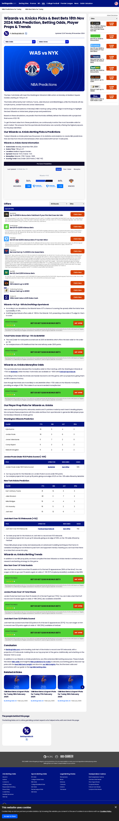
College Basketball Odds (38, 784)
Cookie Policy (6, 792)
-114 (60, 186)
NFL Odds (33, 777)
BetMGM (14, 372)
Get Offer (65, 467)
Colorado (62, 784)
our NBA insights (49, 664)
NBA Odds (34, 782)
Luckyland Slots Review (95, 789)
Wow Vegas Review (94, 782)
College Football (52, 3)
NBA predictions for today (40, 662)
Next (82, 687)
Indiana (62, 787)
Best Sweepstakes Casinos (96, 777)
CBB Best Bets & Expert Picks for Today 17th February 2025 (43, 694)
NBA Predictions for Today (11, 9)
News (76, 3)
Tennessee (63, 789)
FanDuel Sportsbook (67, 372)
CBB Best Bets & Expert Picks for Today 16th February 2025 (70, 694)
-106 (28, 186)
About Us (4, 777)
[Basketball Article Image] (16, 682)
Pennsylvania (64, 777)
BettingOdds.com (13, 649)
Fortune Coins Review (95, 787)
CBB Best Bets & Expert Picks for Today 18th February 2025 (16, 694)
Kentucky (62, 782)
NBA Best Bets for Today (34, 9)
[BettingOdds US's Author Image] (27, 731)
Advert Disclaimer (112, 15)
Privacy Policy (6, 789)
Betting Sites (23, 3)
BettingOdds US (18, 33)
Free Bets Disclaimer (7, 794)
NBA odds (16, 662)
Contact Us (5, 782)
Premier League (67, 3)
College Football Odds (37, 779)
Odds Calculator (86, 3)
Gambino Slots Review (95, 779)
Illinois (61, 779)
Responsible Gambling (8, 787)
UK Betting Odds (6, 784)
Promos (33, 3)
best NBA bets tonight (23, 664)
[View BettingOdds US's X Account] (26, 33)
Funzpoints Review (94, 784)
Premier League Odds (37, 789)
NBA (43, 3)
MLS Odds (34, 787)
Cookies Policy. (106, 811)
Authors (4, 779)
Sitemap (4, 797)
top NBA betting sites (38, 667)
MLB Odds (34, 792)
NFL (39, 3)
